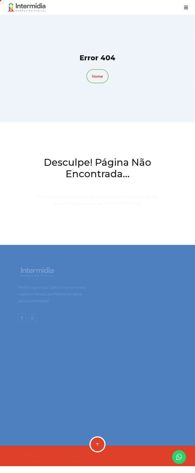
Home (97, 76)
